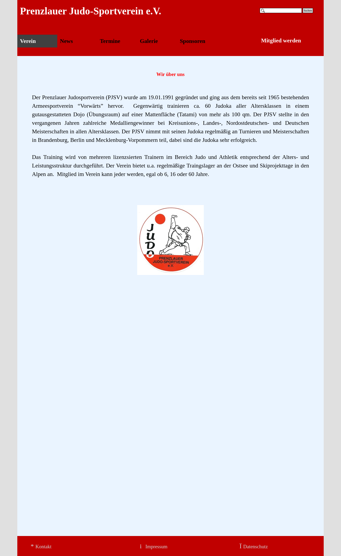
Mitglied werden (281, 40)
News (66, 41)
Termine (110, 41)
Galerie (149, 41)
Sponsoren (192, 41)
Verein (28, 41)
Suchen (308, 10)
